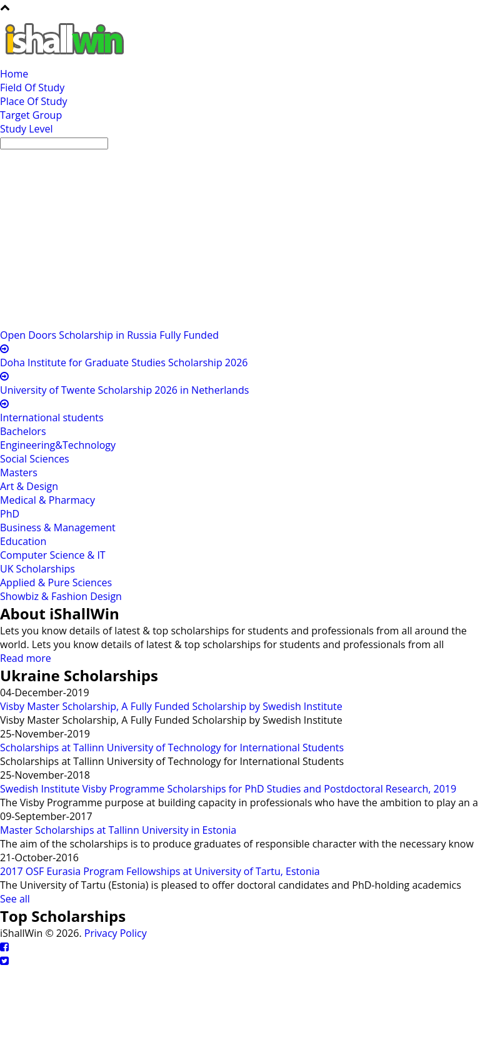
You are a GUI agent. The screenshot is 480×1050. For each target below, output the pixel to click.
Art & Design (29, 486)
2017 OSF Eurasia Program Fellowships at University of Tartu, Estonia (160, 871)
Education (23, 541)
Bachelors (23, 431)
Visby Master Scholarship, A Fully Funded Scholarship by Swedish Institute (171, 706)
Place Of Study (33, 101)
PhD (9, 514)
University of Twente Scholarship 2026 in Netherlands (124, 390)
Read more (25, 658)
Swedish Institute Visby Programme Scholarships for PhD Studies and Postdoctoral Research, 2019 (228, 789)
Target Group (31, 115)
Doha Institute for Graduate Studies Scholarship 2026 (124, 362)
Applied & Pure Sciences (56, 582)
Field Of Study (32, 87)
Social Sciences (34, 459)
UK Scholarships (37, 569)
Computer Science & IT (53, 555)
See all (15, 899)
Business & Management (58, 527)
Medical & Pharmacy (47, 500)
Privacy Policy (115, 933)
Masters (19, 472)
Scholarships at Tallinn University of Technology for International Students (172, 747)
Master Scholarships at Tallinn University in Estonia (118, 830)
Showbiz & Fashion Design (61, 596)
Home (14, 74)
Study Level (26, 129)
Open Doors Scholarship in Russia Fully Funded (109, 335)
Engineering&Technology (58, 445)
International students (52, 417)
